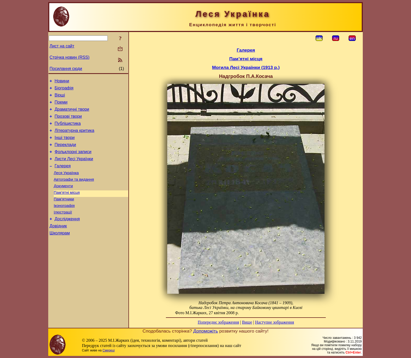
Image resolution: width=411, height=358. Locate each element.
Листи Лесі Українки (74, 168)
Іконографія (64, 220)
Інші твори (65, 144)
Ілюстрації (63, 228)
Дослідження (67, 235)
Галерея (63, 176)
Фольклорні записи (73, 160)
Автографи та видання (74, 191)
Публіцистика (68, 129)
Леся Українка (66, 184)
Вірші (60, 97)
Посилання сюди (66, 68)
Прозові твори (68, 121)
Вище (247, 322)
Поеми (61, 105)
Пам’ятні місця (67, 206)
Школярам (60, 251)
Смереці (108, 350)
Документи (63, 198)
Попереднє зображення (218, 322)
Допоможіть (205, 331)
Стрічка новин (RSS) (69, 57)
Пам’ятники (64, 213)
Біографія (64, 89)
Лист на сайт (62, 46)
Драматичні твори (72, 113)
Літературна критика (74, 137)
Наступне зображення (274, 322)
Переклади (65, 152)
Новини (62, 81)
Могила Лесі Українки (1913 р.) (246, 67)
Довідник (58, 243)
